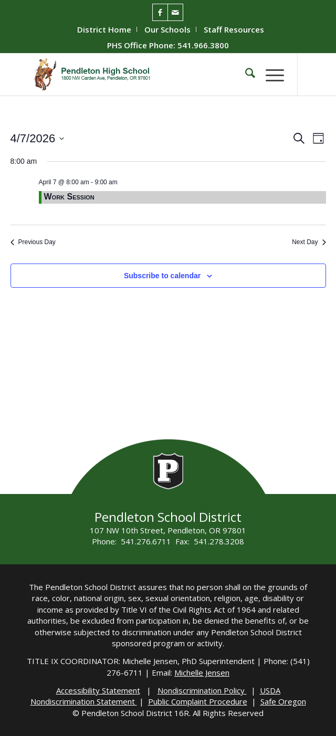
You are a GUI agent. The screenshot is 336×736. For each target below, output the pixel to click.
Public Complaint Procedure (197, 701)
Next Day (309, 242)
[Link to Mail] (175, 12)
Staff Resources (234, 29)
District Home (104, 29)
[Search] (245, 75)
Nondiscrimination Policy (202, 690)
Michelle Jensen (201, 672)
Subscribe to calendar (162, 275)
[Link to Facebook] (160, 12)
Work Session (69, 196)
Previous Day (33, 242)
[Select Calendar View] (318, 138)
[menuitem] (104, 29)
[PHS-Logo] (139, 75)
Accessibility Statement (98, 690)
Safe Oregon (283, 701)
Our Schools (167, 29)
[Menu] (269, 75)
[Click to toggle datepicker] (37, 138)
